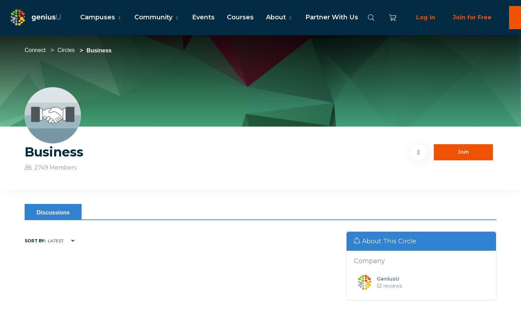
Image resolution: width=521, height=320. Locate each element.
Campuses (101, 17)
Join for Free (472, 17)
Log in (425, 17)
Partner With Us (331, 17)
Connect (35, 50)
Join (463, 152)
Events (203, 17)
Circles (66, 50)
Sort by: (35, 240)
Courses (240, 17)
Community (156, 17)
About (279, 17)
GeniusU (388, 279)
